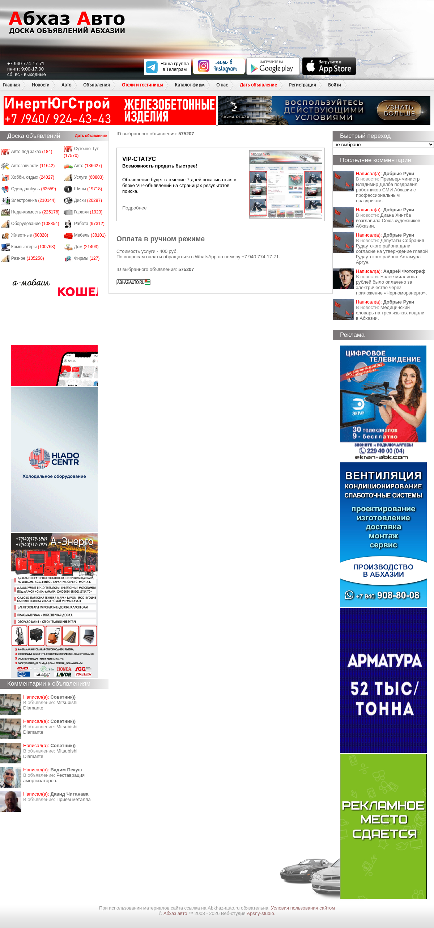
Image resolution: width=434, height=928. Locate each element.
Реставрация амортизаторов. (54, 777)
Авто (66, 85)
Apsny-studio (260, 913)
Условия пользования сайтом (303, 908)
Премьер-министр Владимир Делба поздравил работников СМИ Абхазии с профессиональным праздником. (388, 189)
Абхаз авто (175, 913)
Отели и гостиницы (142, 85)
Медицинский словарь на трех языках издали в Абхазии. (390, 313)
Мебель (90, 235)
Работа (89, 223)
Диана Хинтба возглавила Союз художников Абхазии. (388, 220)
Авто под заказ (31, 151)
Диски (88, 200)
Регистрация (302, 85)
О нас (222, 85)
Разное (27, 258)
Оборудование (35, 223)
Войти (334, 85)
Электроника (33, 200)
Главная (11, 85)
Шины (88, 188)
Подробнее (134, 208)
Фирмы (87, 258)
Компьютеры (33, 246)
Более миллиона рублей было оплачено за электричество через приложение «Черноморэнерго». (391, 285)
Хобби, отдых (33, 177)
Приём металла (73, 799)
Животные (29, 235)
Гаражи (88, 212)
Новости (41, 85)
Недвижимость (35, 212)
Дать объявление (258, 85)
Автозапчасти (33, 165)
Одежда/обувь (33, 188)
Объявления (96, 85)
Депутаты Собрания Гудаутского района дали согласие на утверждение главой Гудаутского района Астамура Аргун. (392, 251)
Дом (86, 246)
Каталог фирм (189, 85)
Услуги (89, 177)
